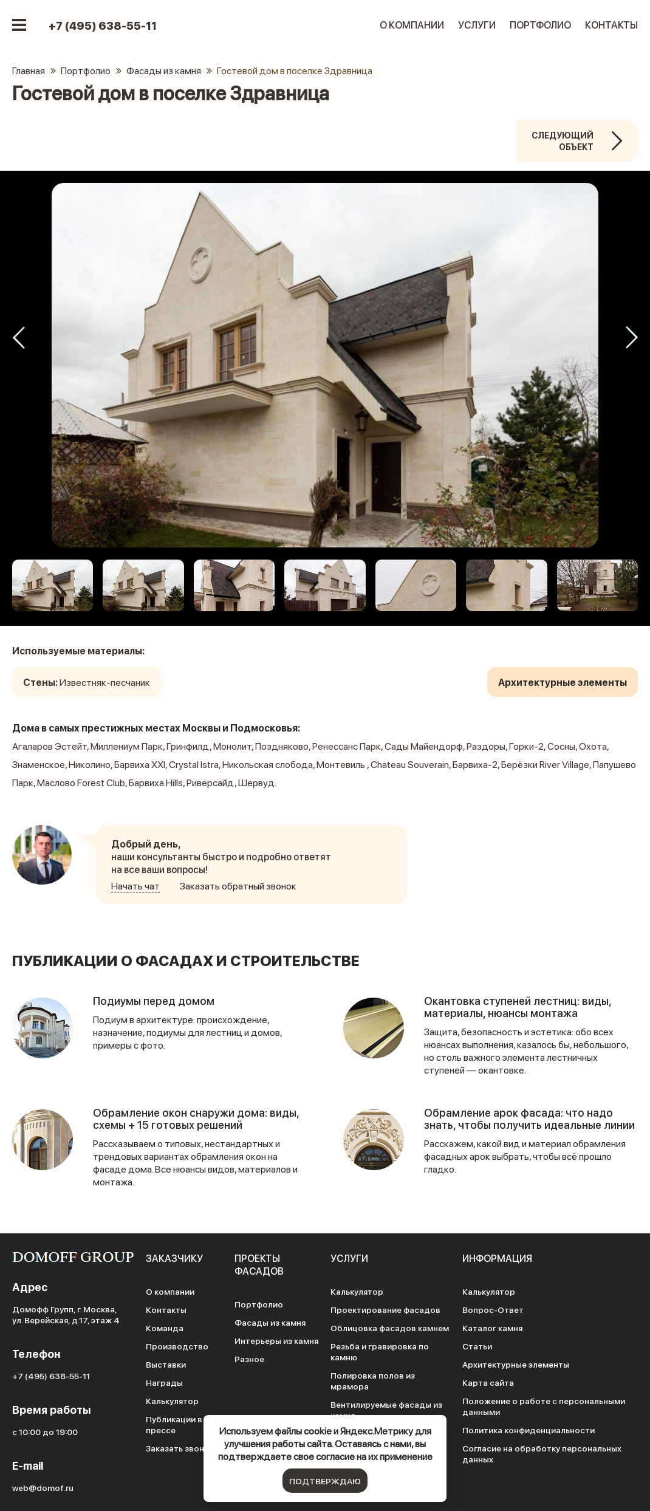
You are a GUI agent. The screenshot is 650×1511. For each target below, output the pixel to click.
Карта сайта (488, 1382)
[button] (18, 337)
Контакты (611, 24)
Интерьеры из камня (276, 1340)
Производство (177, 1345)
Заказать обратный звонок (238, 885)
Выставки (166, 1364)
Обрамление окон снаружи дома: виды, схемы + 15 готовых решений (196, 1118)
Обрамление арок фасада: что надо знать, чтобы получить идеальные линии (529, 1118)
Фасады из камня (270, 1322)
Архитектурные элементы (515, 1364)
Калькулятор (172, 1400)
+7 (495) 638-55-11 (103, 25)
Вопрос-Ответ (493, 1309)
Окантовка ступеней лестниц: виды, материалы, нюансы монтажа (517, 1006)
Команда (164, 1327)
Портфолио (540, 24)
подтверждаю (325, 1480)
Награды (164, 1382)
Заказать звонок (180, 1447)
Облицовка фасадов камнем (389, 1327)
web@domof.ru (43, 1487)
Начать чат (135, 885)
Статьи (477, 1345)
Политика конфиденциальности (528, 1429)
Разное (249, 1358)
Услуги (477, 24)
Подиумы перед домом (153, 1000)
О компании (412, 24)
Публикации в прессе (174, 1424)
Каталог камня (492, 1327)
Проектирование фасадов (385, 1309)
